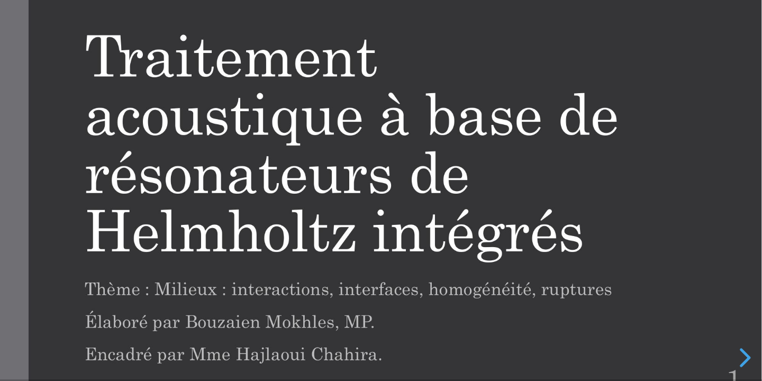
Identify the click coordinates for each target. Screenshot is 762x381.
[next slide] (743, 357)
